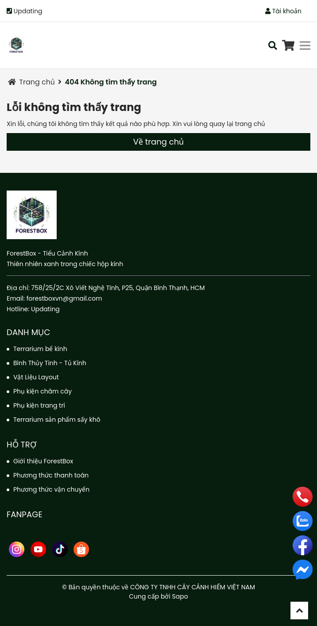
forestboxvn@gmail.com (64, 298)
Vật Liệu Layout (36, 377)
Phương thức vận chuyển (51, 489)
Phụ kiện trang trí (39, 405)
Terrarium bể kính (40, 348)
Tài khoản (283, 11)
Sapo (180, 596)
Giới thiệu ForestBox (43, 461)
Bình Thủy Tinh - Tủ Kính (49, 363)
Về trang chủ (158, 141)
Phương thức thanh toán (51, 475)
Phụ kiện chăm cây (42, 391)
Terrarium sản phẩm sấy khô (57, 419)
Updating (28, 11)
